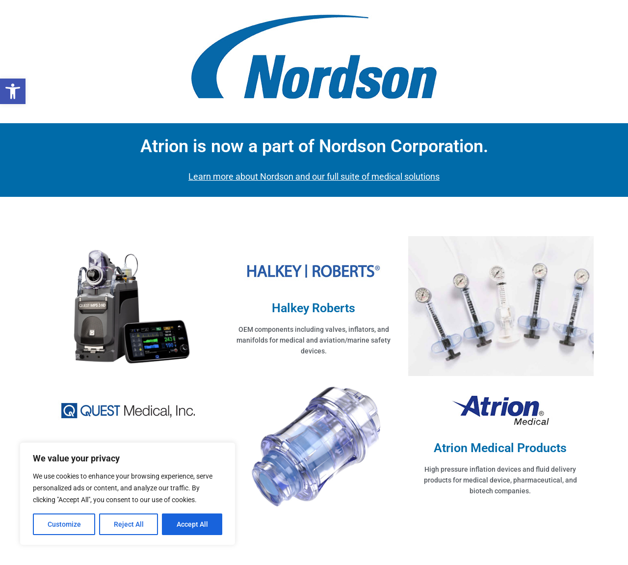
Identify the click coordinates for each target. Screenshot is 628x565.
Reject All (129, 524)
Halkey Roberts (313, 308)
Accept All (192, 524)
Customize (64, 524)
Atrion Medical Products (500, 448)
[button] (13, 91)
